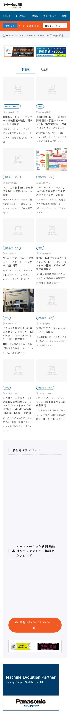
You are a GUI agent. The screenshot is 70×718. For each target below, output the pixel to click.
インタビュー (21, 15)
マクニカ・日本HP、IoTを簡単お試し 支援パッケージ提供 (18, 191)
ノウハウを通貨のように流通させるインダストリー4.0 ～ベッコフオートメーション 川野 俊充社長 (18, 333)
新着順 (26, 69)
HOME (6, 15)
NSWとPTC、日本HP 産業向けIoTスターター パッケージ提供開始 (18, 261)
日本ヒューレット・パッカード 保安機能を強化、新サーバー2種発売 (17, 120)
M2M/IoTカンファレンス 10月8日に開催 (50, 330)
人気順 (44, 69)
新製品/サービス (12, 106)
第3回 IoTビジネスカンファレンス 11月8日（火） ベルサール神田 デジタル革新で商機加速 (51, 263)
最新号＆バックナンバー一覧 (36, 625)
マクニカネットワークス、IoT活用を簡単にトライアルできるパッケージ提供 (50, 191)
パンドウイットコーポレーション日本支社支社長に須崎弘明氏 (50, 401)
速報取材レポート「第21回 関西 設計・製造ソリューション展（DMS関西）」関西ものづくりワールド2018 (51, 122)
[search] (64, 25)
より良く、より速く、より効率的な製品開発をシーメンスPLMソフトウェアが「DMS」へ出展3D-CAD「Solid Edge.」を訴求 (17, 405)
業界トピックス (50, 15)
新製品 (35, 15)
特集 (40, 106)
